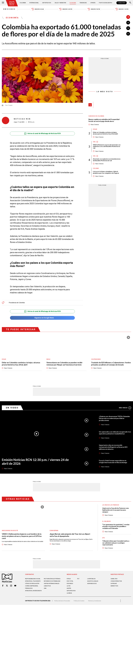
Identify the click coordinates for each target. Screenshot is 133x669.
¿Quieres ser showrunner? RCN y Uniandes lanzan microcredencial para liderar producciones (115, 419)
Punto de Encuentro (105, 3)
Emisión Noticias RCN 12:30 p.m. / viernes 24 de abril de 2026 (36, 462)
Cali (94, 142)
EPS (103, 538)
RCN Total (70, 582)
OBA (45, 590)
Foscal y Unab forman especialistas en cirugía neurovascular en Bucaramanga (113, 462)
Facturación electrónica (52, 579)
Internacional (34, 3)
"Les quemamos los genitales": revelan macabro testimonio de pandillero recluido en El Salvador (116, 527)
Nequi (48, 359)
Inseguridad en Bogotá (10, 531)
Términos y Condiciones (96, 602)
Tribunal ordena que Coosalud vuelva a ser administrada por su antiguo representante (116, 544)
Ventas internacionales (52, 586)
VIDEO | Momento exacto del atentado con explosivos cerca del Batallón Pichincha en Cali (107, 147)
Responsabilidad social (33, 579)
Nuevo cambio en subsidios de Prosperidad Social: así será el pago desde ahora (104, 121)
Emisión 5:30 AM (37, 9)
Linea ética (47, 588)
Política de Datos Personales (62, 602)
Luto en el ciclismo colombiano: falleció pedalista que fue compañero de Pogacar (106, 173)
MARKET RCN (115, 587)
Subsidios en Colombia (96, 116)
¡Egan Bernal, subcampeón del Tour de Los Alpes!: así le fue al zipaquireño (70, 535)
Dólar (95, 130)
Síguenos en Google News (42, 318)
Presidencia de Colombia (17, 303)
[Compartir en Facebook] (128, 23)
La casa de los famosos (110, 505)
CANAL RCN (121, 3)
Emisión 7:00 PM (94, 9)
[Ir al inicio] (12, 3)
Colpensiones (96, 359)
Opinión (92, 3)
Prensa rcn (29, 590)
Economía (73, 3)
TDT (78, 579)
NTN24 (69, 579)
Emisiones (8, 9)
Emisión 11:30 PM (123, 9)
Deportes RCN (46, 3)
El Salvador (106, 522)
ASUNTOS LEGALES (93, 582)
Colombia (23, 3)
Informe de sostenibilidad (49, 582)
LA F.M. (69, 587)
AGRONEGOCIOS (92, 584)
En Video (12, 408)
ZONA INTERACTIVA (116, 582)
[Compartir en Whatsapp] (128, 34)
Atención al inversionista (29, 593)
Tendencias (83, 3)
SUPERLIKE (114, 584)
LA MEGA (69, 594)
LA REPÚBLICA (91, 579)
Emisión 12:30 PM (65, 9)
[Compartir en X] (128, 28)
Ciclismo (96, 169)
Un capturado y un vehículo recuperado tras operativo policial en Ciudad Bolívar (114, 433)
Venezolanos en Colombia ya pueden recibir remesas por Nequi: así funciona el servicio (64, 364)
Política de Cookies (79, 602)
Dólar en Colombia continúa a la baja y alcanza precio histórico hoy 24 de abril (105, 133)
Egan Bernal (54, 531)
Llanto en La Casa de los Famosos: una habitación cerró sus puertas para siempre (116, 511)
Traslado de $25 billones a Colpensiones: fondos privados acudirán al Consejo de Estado (111, 364)
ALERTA (69, 589)
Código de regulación (32, 586)
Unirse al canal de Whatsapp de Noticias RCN (42, 134)
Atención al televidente (33, 582)
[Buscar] (130, 3)
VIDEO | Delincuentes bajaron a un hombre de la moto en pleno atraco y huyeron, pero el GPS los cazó (22, 536)
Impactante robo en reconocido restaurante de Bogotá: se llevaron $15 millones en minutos (113, 448)
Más (125, 408)
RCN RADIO (70, 584)
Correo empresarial (32, 588)
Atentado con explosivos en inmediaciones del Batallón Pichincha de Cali (107, 160)
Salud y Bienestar (61, 3)
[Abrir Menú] (3, 2)
